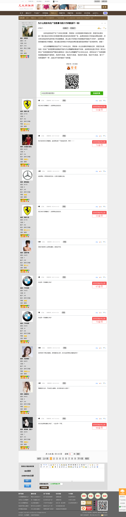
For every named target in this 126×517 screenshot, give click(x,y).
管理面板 (45, 13)
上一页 (45, 459)
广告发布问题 (60, 18)
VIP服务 (70, 493)
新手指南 (21, 493)
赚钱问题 (33, 493)
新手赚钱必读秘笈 (23, 509)
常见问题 (122, 502)
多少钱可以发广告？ (48, 499)
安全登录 (97, 1)
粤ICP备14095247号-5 (95, 515)
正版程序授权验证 (35, 515)
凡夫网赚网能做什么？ (24, 496)
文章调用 (122, 498)
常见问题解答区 (50, 18)
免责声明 (95, 512)
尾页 (87, 459)
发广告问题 (46, 493)
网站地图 (105, 512)
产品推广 (37, 13)
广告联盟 (49, 49)
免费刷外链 (58, 499)
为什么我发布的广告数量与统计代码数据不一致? (79, 18)
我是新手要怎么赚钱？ (24, 506)
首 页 (21, 13)
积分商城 (87, 13)
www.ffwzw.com (33, 512)
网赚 (49, 46)
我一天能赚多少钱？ (36, 499)
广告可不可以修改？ (48, 503)
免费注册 (104, 1)
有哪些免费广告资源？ (48, 509)
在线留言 (104, 515)
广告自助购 (122, 495)
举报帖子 (72, 28)
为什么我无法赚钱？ (36, 509)
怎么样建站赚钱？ (35, 503)
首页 (27, 18)
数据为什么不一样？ (48, 506)
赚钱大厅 (28, 13)
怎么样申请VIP (71, 496)
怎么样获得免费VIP (73, 503)
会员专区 (40, 18)
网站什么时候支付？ (36, 496)
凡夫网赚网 (26, 515)
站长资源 (58, 493)
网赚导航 (70, 13)
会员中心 (95, 13)
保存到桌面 (122, 505)
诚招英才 (100, 512)
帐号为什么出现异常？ (36, 506)
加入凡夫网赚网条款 (23, 503)
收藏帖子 (65, 28)
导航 (105, 13)
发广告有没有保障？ (48, 496)
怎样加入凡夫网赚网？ (24, 499)
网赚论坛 (54, 13)
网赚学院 (62, 13)
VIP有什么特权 (71, 499)
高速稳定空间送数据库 (61, 509)
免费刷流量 (58, 496)
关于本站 (85, 512)
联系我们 (90, 512)
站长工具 (58, 503)
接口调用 (63, 503)
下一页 (80, 459)
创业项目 (79, 13)
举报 (64, 100)
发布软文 (122, 491)
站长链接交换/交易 (60, 506)
